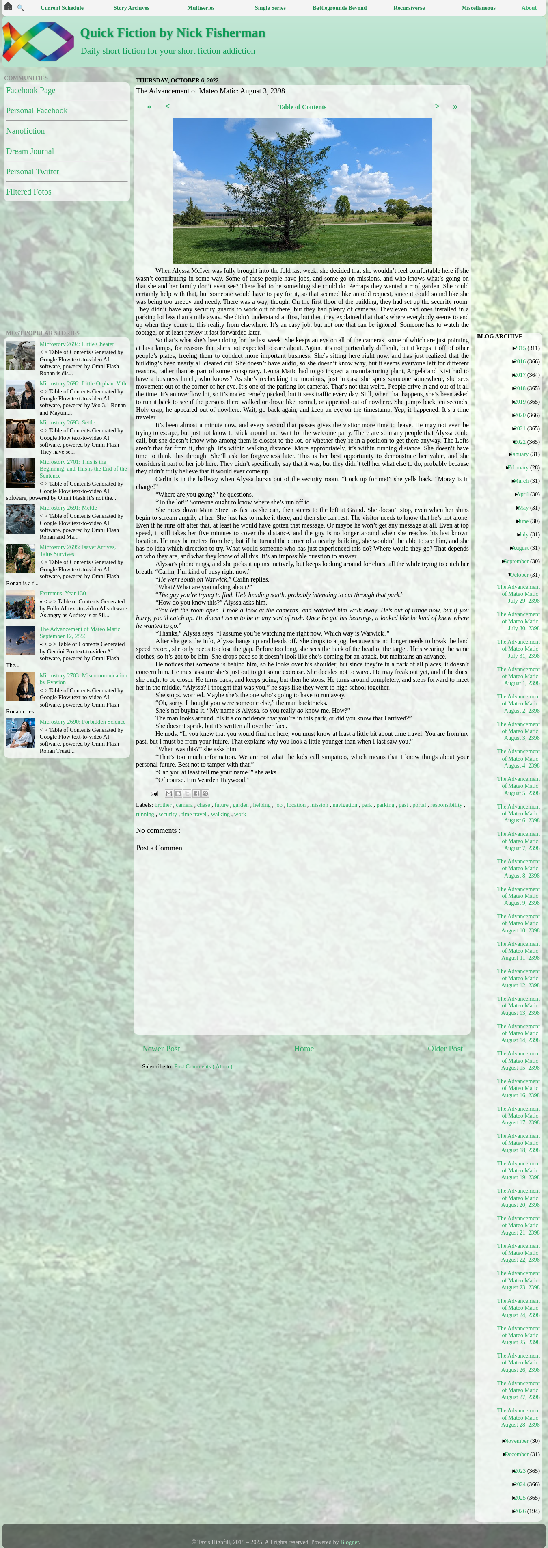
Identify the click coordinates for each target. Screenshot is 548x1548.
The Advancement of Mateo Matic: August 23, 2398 (519, 1280)
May (526, 507)
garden (241, 805)
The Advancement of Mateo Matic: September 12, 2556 (81, 632)
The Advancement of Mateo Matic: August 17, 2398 (519, 1115)
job (279, 805)
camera (185, 805)
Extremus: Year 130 (63, 593)
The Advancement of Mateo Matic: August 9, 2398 (519, 896)
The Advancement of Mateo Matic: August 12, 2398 (519, 978)
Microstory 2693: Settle (67, 422)
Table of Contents (302, 107)
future (222, 805)
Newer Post (161, 1048)
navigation (346, 805)
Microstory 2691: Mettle (68, 507)
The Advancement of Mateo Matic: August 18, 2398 (519, 1143)
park (367, 805)
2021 (523, 428)
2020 (523, 415)
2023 (523, 1471)
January (523, 454)
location (297, 805)
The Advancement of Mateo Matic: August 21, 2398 (519, 1225)
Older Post (445, 1048)
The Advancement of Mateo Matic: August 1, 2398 (519, 676)
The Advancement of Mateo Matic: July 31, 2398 (519, 648)
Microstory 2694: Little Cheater (77, 344)
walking (221, 814)
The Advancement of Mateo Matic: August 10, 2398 (519, 923)
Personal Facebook (37, 110)
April (525, 494)
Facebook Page (31, 90)
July (527, 534)
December (520, 1454)
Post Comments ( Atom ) (203, 1066)
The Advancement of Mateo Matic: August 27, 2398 (519, 1390)
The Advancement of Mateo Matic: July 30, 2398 (519, 621)
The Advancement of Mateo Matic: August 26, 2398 (519, 1362)
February (521, 467)
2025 (523, 1497)
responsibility (447, 805)
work (240, 814)
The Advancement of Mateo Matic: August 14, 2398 (519, 1033)
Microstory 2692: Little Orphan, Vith (83, 383)
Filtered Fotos (29, 191)
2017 (523, 375)
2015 (523, 348)
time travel (194, 814)
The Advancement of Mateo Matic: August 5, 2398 (519, 786)
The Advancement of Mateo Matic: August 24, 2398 (519, 1307)
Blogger (350, 1542)
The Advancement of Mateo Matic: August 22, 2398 (519, 1253)
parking (386, 805)
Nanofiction (25, 130)
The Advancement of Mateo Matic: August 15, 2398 (519, 1060)
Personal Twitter (32, 171)
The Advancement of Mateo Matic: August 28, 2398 (519, 1417)
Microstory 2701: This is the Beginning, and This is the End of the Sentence (83, 468)
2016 (523, 361)
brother (164, 805)
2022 (523, 442)
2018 (523, 388)
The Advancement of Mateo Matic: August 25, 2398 (519, 1335)
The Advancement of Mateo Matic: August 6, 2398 (519, 813)
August (523, 548)
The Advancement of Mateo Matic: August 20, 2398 (519, 1197)
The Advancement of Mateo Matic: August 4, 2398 (519, 758)
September (519, 561)
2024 (523, 1484)
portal (419, 805)
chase (204, 805)
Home (304, 1048)
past (404, 805)
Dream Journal (30, 151)
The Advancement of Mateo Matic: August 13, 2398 (519, 1005)
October (522, 574)
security (169, 814)
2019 (523, 401)
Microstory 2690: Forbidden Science (82, 721)
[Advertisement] (332, 1140)
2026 (523, 1511)
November (519, 1441)
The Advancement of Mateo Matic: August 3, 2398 (519, 731)
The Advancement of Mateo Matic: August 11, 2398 (519, 950)
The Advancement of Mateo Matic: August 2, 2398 (519, 703)
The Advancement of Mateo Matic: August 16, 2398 (519, 1088)
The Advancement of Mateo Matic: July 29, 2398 (519, 594)
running (145, 814)
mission (320, 805)
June (526, 521)
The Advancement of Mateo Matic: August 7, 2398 (519, 840)
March (524, 481)
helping (262, 805)
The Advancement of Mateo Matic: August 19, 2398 (519, 1170)
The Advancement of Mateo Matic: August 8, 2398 (519, 868)
